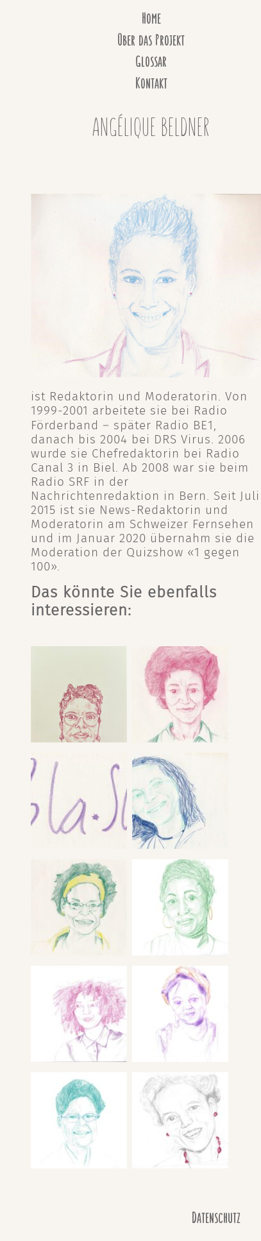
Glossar (151, 62)
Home (151, 19)
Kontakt (151, 84)
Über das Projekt (151, 41)
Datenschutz (216, 1218)
